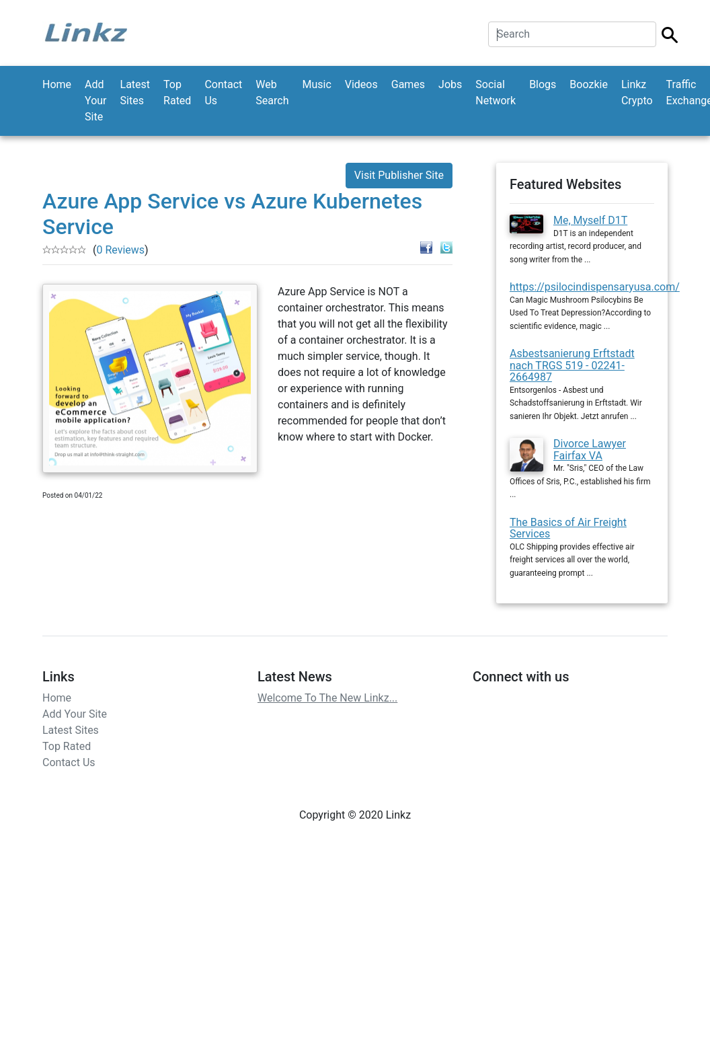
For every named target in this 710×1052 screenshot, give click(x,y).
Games (408, 84)
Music (316, 84)
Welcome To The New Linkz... (327, 697)
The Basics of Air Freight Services (568, 528)
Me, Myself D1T (590, 220)
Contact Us (223, 92)
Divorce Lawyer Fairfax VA (589, 449)
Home (56, 84)
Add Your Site (95, 100)
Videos (361, 84)
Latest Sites (135, 92)
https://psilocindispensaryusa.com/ (595, 286)
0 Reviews (120, 249)
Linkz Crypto (637, 92)
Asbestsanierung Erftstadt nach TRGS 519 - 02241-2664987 (572, 365)
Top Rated (177, 92)
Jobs (450, 84)
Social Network (495, 92)
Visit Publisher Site (399, 175)
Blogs (542, 84)
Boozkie (588, 84)
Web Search (271, 92)
